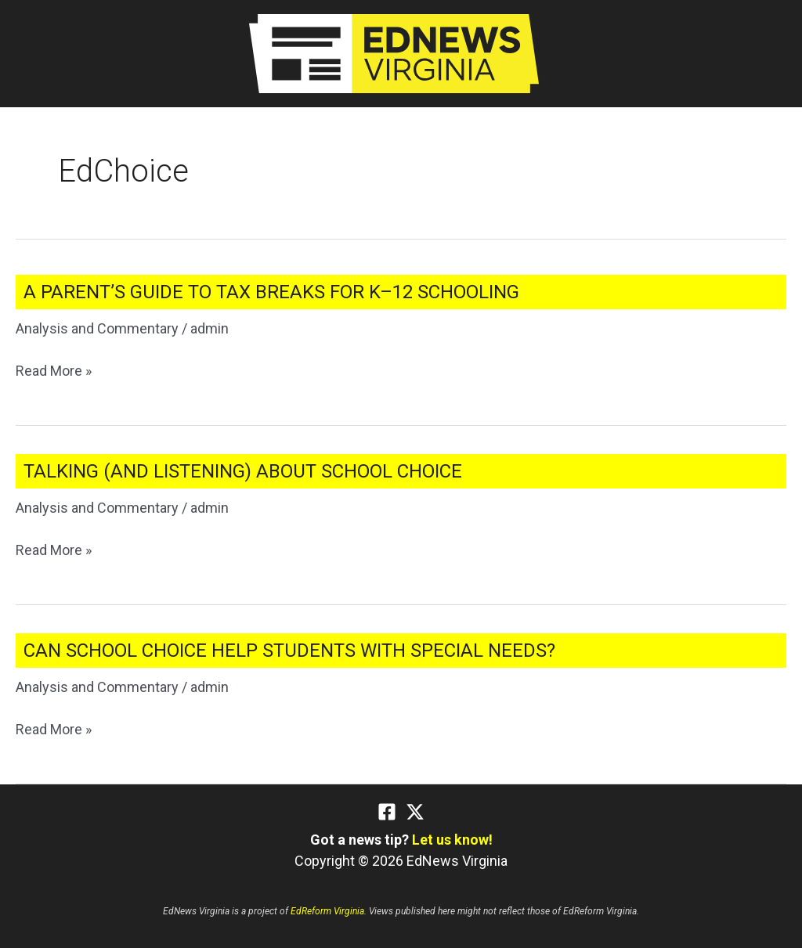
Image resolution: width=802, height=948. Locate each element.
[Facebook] (387, 811)
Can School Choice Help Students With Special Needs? (289, 650)
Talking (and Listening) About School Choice (242, 471)
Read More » (54, 370)
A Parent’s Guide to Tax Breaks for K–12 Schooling (271, 292)
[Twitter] (415, 811)
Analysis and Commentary (97, 328)
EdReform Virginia (327, 911)
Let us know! (452, 839)
